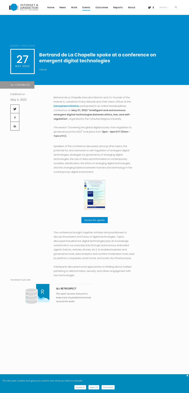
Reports (118, 7)
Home (50, 7)
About (131, 7)
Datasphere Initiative (66, 106)
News (63, 7)
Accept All (80, 387)
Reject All (94, 387)
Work (74, 7)
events (14, 45)
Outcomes (101, 7)
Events (86, 7)
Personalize (108, 387)
